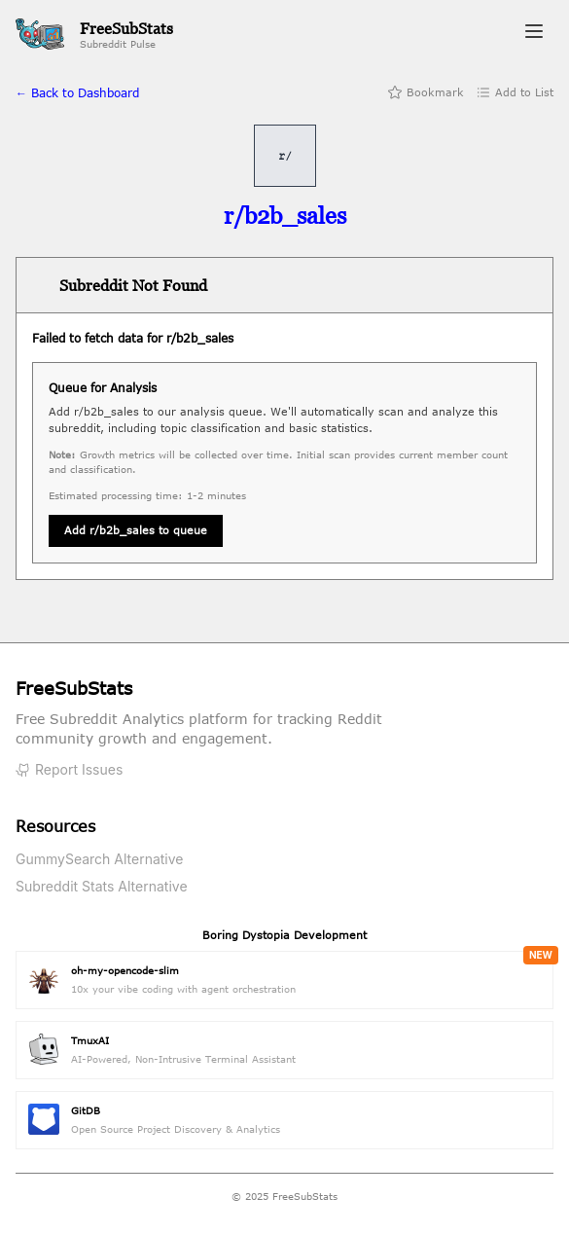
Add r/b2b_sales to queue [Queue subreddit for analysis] (135, 530)
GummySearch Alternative (100, 859)
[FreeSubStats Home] (94, 34)
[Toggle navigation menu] (534, 34)
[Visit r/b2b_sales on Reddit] (285, 216)
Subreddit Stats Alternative (102, 886)
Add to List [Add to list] (514, 92)
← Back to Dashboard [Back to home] (77, 92)
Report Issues (69, 769)
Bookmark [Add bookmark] (425, 92)
